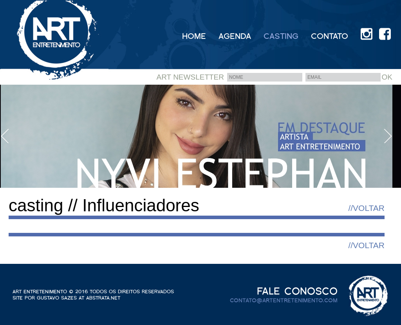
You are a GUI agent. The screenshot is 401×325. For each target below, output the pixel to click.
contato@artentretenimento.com (284, 300)
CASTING (281, 36)
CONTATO (329, 36)
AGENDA (235, 36)
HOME (194, 36)
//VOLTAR (366, 207)
